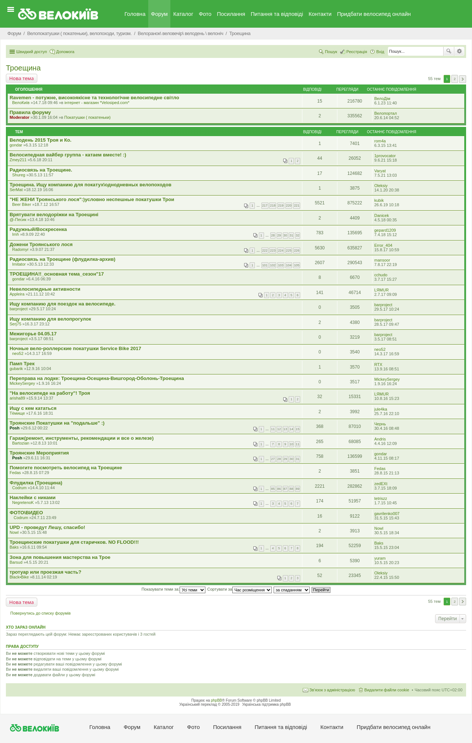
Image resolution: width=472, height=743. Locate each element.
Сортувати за (239, 589)
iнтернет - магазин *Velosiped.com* (97, 102)
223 (272, 250)
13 (285, 429)
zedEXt (380, 483)
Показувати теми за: (173, 589)
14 (291, 429)
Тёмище (17, 413)
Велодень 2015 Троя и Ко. (41, 140)
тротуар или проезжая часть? (45, 572)
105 (296, 265)
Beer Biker (21, 204)
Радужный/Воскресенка (38, 229)
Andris (380, 439)
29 (279, 235)
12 (279, 429)
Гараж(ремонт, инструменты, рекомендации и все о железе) (82, 438)
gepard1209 (385, 230)
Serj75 (15, 324)
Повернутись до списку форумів (40, 613)
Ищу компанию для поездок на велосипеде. (62, 304)
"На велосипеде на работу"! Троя (50, 393)
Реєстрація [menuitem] (356, 51)
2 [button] (455, 79)
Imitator (19, 264)
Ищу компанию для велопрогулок (50, 319)
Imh (15, 234)
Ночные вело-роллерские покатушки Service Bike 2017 (75, 348)
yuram (380, 558)
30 (285, 235)
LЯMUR (381, 290)
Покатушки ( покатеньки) (87, 117)
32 (297, 235)
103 (281, 265)
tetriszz (380, 498)
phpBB (216, 700)
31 (291, 235)
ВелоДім (382, 98)
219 (281, 205)
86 (279, 489)
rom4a (380, 141)
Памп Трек (22, 363)
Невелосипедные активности (45, 289)
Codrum (19, 487)
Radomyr (20, 249)
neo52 (18, 353)
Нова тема (21, 78)
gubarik (16, 368)
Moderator (20, 117)
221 (296, 205)
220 (289, 205)
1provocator (385, 155)
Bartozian (20, 443)
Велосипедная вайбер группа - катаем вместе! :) (68, 155)
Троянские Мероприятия (39, 453)
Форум (159, 14)
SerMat (16, 189)
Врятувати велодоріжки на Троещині (54, 214)
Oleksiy (381, 185)
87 (285, 489)
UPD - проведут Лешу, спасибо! (47, 527)
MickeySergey (22, 383)
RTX (378, 364)
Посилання (231, 14)
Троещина (23, 68)
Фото (205, 14)
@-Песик (18, 219)
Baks (14, 547)
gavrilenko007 (387, 513)
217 (265, 205)
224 (281, 250)
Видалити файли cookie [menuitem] (386, 690)
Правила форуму (30, 112)
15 (297, 429)
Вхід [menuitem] (380, 51)
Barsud (16, 562)
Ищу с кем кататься (33, 408)
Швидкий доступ (31, 51)
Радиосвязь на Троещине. (41, 170)
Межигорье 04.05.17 (33, 333)
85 (273, 489)
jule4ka (380, 409)
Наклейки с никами (33, 497)
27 (273, 459)
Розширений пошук (459, 51)
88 (291, 489)
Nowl (14, 532)
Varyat (380, 171)
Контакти (320, 14)
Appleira (17, 294)
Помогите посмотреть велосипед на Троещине (66, 467)
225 (289, 250)
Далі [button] (462, 79)
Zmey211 (18, 160)
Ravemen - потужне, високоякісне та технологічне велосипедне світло (94, 97)
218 (272, 205)
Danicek (381, 215)
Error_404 (383, 245)
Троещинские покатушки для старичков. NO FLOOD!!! (74, 542)
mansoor (382, 260)
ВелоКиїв (21, 102)
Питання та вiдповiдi (277, 14)
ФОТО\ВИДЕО (26, 512)
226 (296, 250)
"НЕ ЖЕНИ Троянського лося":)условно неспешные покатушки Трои (92, 199)
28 (273, 235)
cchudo (380, 275)
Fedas (15, 472)
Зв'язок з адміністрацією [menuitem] (332, 690)
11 (273, 429)
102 (272, 265)
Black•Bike (19, 577)
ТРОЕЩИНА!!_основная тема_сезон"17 (57, 274)
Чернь (380, 424)
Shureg (18, 175)
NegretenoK (23, 502)
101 (265, 265)
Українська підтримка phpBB (266, 704)
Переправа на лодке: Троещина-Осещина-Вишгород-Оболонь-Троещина (97, 378)
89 (297, 489)
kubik (379, 200)
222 (265, 250)
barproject (19, 309)
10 (291, 444)
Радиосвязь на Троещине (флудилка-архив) (62, 259)
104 (289, 265)
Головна (135, 14)
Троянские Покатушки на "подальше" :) (57, 423)
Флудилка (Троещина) (36, 482)
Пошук (448, 51)
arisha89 (17, 398)
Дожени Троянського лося (41, 244)
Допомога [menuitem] (65, 51)
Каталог (183, 14)
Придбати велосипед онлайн (374, 14)
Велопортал (385, 113)
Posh (15, 428)
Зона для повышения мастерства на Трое (60, 557)
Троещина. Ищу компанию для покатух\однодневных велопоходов (90, 184)
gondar (16, 145)
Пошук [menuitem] (331, 51)
